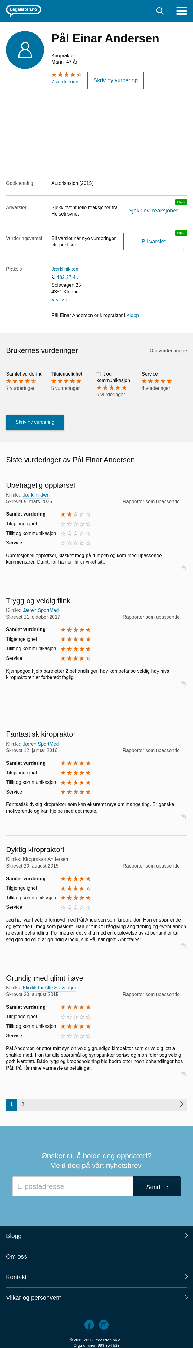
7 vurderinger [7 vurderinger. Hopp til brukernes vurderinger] (65, 81)
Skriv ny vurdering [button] (112, 79)
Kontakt (16, 1275)
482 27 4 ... (69, 275)
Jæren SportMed (41, 608)
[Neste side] (181, 1102)
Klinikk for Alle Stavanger (49, 985)
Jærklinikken (64, 267)
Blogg (13, 1233)
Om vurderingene (168, 348)
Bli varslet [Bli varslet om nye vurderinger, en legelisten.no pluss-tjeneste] (157, 239)
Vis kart (59, 297)
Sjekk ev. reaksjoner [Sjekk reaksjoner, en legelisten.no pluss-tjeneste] (157, 208)
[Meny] (181, 11)
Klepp (132, 313)
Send (153, 1185)
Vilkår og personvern (33, 1295)
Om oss (16, 1254)
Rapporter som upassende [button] (151, 499)
